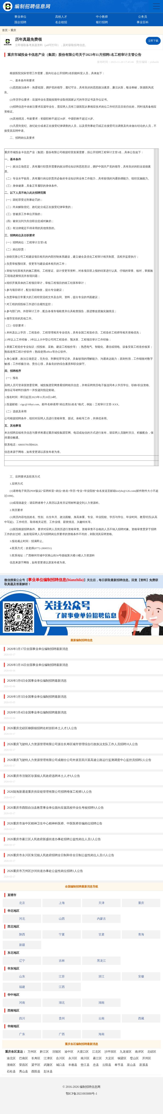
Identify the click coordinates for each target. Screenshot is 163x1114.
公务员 (142, 16)
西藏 (141, 1018)
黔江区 (44, 1051)
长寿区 (35, 1058)
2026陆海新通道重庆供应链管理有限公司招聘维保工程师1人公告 (49, 791)
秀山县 (23, 1071)
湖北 (62, 1002)
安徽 (141, 976)
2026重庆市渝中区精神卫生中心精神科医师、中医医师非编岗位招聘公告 (54, 823)
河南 (22, 1002)
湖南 (101, 1002)
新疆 (22, 945)
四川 (22, 1018)
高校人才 (61, 16)
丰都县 (72, 1064)
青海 (141, 934)
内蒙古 (101, 918)
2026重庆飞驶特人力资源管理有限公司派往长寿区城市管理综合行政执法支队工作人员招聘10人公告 (72, 744)
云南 (101, 1018)
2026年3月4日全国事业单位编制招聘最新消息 (37, 712)
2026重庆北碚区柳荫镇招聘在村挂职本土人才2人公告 (42, 728)
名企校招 (61, 22)
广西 (62, 1034)
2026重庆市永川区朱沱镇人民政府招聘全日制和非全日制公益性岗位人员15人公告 (60, 855)
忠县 (96, 1064)
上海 (62, 903)
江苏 (62, 976)
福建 (22, 986)
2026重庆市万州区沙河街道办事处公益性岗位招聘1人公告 (45, 871)
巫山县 (131, 1064)
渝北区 (11, 1058)
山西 (62, 918)
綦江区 (97, 1058)
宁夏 (62, 934)
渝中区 (69, 1051)
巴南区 (23, 1058)
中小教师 (102, 16)
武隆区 (48, 1064)
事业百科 (143, 22)
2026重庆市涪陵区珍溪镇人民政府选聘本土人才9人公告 (43, 776)
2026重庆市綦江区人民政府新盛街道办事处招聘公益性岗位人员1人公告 (54, 839)
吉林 (62, 960)
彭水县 (48, 1071)
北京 (22, 903)
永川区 (72, 1058)
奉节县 (119, 1064)
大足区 (109, 1058)
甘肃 (101, 934)
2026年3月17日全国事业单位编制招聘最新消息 (37, 649)
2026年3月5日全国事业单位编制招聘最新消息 (37, 696)
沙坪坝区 (110, 1051)
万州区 (32, 1051)
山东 (22, 976)
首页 (5, 30)
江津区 (48, 1058)
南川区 (85, 1058)
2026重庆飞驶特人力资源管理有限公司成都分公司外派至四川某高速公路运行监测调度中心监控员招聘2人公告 (79, 760)
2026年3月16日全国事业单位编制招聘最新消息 (37, 665)
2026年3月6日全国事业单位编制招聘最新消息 (37, 680)
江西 (62, 986)
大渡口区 (83, 1051)
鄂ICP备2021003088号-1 (81, 1093)
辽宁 (22, 960)
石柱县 (11, 1071)
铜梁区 (122, 1058)
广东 (22, 1034)
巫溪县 (143, 1064)
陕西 (22, 934)
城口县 (60, 1064)
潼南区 (11, 1064)
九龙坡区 (126, 1051)
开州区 (146, 1058)
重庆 (13, 30)
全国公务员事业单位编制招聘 (156, 6)
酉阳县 (35, 1071)
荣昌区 (23, 1064)
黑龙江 (101, 960)
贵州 (62, 1018)
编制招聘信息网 (90, 1086)
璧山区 (134, 1058)
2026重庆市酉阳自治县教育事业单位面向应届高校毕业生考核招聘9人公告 (55, 807)
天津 (101, 903)
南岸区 (139, 1051)
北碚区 (151, 1051)
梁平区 (35, 1064)
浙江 (101, 976)
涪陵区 (56, 1051)
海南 (101, 1034)
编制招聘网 (26, 6)
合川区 (60, 1058)
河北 (22, 918)
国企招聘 (20, 22)
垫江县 (85, 1064)
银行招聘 (102, 22)
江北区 (96, 1051)
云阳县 (106, 1064)
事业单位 (20, 16)
